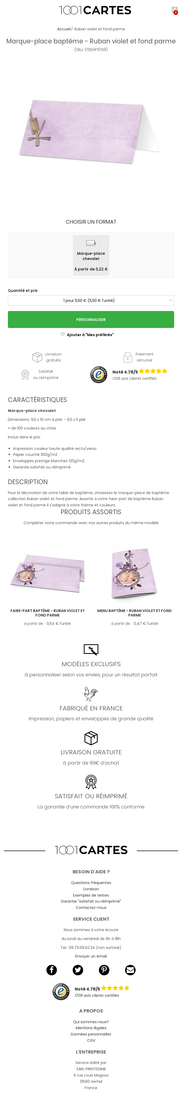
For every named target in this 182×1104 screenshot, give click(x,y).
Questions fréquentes (91, 882)
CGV (91, 1040)
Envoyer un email (91, 956)
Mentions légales (91, 1028)
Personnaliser (91, 319)
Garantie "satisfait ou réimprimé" (91, 901)
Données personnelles (91, 1034)
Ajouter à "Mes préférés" (87, 334)
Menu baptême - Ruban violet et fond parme (134, 613)
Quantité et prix (23, 290)
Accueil (64, 29)
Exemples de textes (91, 895)
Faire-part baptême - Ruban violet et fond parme (47, 613)
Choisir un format (91, 221)
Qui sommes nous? (91, 1021)
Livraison (91, 889)
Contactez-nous (91, 907)
